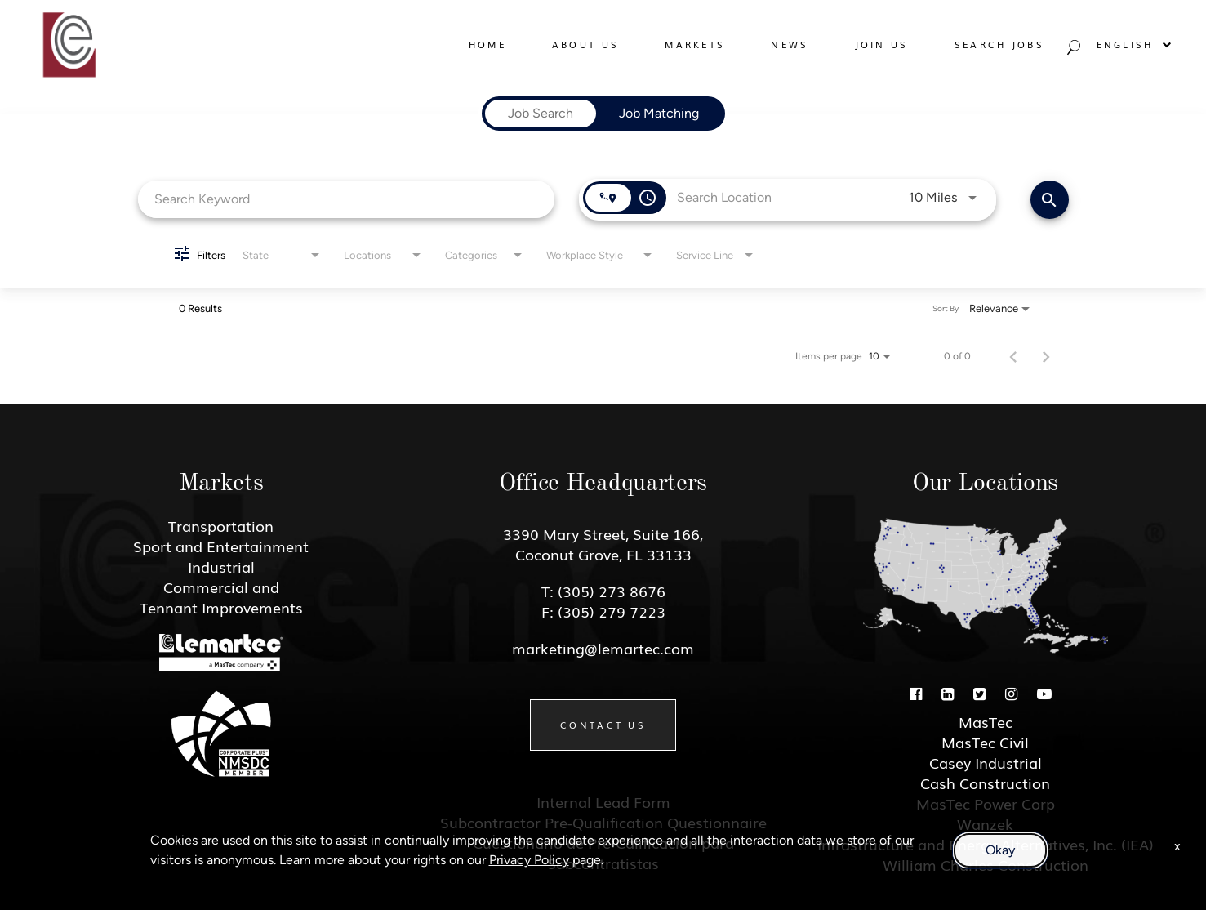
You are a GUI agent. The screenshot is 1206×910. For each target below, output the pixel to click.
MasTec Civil (985, 741)
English (1135, 44)
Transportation (221, 525)
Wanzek (985, 823)
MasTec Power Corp (985, 803)
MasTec (985, 721)
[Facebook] (916, 692)
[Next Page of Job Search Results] (1046, 356)
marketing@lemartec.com (603, 647)
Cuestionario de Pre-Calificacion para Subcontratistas (603, 852)
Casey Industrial (985, 762)
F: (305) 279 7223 (603, 611)
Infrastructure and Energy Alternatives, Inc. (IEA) (985, 843)
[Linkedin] (947, 692)
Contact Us (603, 724)
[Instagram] (1011, 692)
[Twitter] (979, 692)
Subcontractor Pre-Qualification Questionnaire (603, 821)
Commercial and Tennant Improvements (221, 597)
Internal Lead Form (603, 801)
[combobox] (346, 199)
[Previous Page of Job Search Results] (1013, 356)
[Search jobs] (1072, 51)
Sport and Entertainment (221, 545)
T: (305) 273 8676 (603, 590)
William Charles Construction (985, 864)
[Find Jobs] (1049, 200)
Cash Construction (985, 782)
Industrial (221, 566)
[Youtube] (1044, 692)
